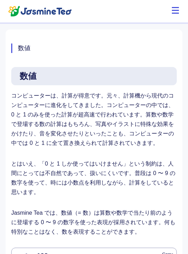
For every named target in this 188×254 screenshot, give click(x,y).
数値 (24, 48)
